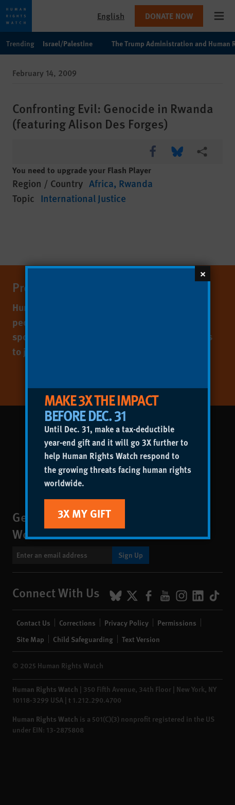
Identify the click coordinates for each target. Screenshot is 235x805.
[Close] (202, 273)
